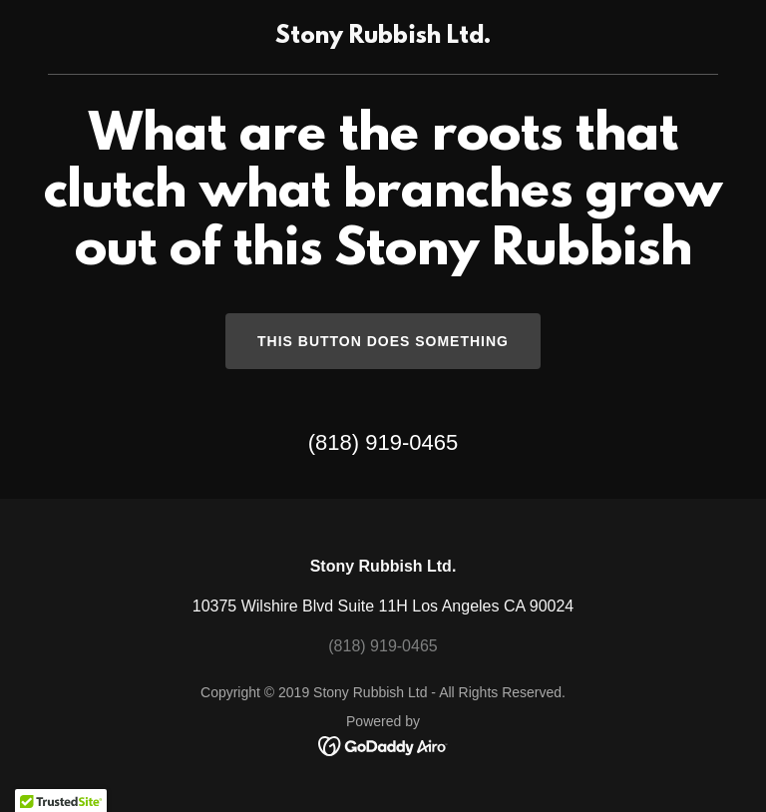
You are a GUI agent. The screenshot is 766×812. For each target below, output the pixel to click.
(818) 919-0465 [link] (383, 442)
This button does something (383, 341)
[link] (383, 37)
